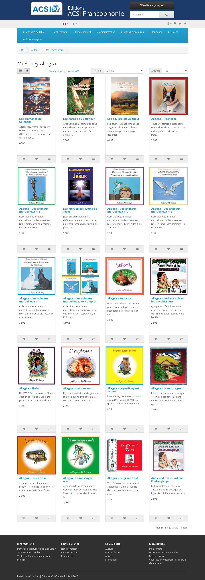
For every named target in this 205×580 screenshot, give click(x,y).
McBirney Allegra (54, 50)
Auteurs (109, 548)
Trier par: (97, 70)
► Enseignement (81, 31)
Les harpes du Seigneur (79, 118)
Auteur (34, 50)
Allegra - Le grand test (122, 478)
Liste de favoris (157, 556)
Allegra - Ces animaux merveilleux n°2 (122, 210)
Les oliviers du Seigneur (123, 118)
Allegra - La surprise (32, 478)
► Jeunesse (156, 31)
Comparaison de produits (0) (64, 71)
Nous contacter (69, 548)
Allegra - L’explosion (77, 388)
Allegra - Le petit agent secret (123, 389)
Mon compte (155, 548)
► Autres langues (32, 39)
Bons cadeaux (112, 552)
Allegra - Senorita (119, 298)
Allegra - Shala (29, 388)
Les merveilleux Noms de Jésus (80, 210)
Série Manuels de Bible (28, 552)
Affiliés (108, 556)
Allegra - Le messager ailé (78, 479)
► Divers (173, 31)
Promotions (111, 559)
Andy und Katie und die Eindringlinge (167, 479)
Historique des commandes (163, 552)
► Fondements (58, 31)
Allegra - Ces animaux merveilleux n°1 (33, 210)
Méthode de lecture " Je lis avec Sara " (36, 548)
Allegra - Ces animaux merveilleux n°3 (165, 210)
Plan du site (67, 556)
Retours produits (70, 552)
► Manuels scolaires (132, 31)
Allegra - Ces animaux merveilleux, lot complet (80, 299)
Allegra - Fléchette (163, 118)
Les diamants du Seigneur (30, 120)
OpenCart (34, 576)
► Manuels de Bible (34, 31)
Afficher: (155, 70)
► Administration (105, 31)
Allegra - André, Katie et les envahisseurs (167, 299)
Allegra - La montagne (166, 388)
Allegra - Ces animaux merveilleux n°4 (33, 299)
